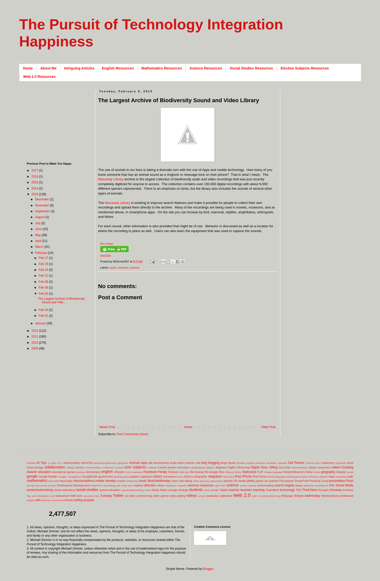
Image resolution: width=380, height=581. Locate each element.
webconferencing (271, 496)
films (222, 471)
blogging (213, 463)
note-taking (185, 480)
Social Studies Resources (251, 68)
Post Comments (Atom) (132, 434)
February (41, 253)
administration (71, 462)
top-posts (88, 496)
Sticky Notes (159, 489)
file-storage (211, 471)
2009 (35, 348)
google (32, 476)
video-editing (177, 495)
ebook (312, 467)
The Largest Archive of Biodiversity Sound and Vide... (61, 300)
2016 (35, 176)
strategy (183, 489)
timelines (348, 489)
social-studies (87, 490)
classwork (340, 463)
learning (289, 476)
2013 (35, 194)
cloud (350, 462)
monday (110, 481)
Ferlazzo (173, 471)
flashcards (249, 472)
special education (110, 489)
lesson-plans (301, 476)
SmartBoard (321, 485)
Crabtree (152, 467)
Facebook (150, 472)
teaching (259, 490)
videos (191, 496)
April (38, 241)
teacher (234, 490)
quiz (130, 485)
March (39, 247)
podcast (273, 480)
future (317, 472)
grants (126, 476)
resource (123, 267)
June (38, 229)
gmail (350, 472)
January (41, 323)
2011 (35, 336)
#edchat (31, 463)
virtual (201, 496)
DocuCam (285, 467)
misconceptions (83, 481)
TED (298, 489)
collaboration (54, 467)
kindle (271, 476)
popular (289, 480)
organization (216, 481)
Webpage (287, 495)
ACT (59, 463)
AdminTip (87, 462)
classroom (328, 462)
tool (73, 496)
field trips (184, 472)
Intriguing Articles (79, 68)
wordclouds (58, 500)
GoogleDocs (75, 476)
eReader (119, 471)
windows (46, 500)
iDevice (188, 476)
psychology (110, 485)
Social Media (344, 485)
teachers (246, 490)
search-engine (284, 485)
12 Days (51, 463)
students (196, 490)
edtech (336, 467)
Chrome (309, 463)
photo (250, 481)
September (43, 211)
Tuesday (106, 496)
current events (167, 467)
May (38, 235)
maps (331, 476)
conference (108, 467)
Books (232, 462)
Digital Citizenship (239, 467)
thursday (336, 490)
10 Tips (41, 463)
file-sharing (197, 471)
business (260, 463)
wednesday (312, 496)
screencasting (265, 485)
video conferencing (140, 495)
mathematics (37, 481)
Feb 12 (44, 275)
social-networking (64, 489)
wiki (38, 500)
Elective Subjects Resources (305, 68)
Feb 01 (44, 316)
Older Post (268, 427)
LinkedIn (323, 476)
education (44, 472)
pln (266, 480)
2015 (35, 182)
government (105, 476)
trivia (96, 496)
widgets (31, 500)
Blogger (208, 569)
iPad (238, 476)
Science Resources (206, 68)
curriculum (183, 467)
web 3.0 (256, 496)
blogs (224, 462)
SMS (332, 485)
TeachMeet (272, 489)
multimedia (132, 481)
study (207, 490)
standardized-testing (132, 490)
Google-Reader (48, 476)
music (143, 481)
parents (228, 480)
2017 (35, 170)
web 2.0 (242, 495)
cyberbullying (197, 467)
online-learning (201, 481)
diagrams (221, 467)
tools (79, 495)
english (107, 472)
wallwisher (226, 495)
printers (52, 485)
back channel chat (189, 462)
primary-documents (37, 485)
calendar (282, 463)
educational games (63, 471)
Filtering (230, 472)
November (42, 205)
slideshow (308, 485)
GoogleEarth (90, 476)
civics (318, 463)
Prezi (349, 481)
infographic (200, 476)
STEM (147, 490)
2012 (35, 330)
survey (215, 489)
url (126, 495)
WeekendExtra (330, 495)
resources (207, 485)
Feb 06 (44, 287)
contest (119, 467)
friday (309, 471)
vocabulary (212, 495)
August (40, 217)
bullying (250, 463)
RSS (223, 485)
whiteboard (346, 495)
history (157, 476)
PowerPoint (302, 480)
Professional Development (73, 485)
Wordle (69, 500)
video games (161, 495)
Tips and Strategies (37, 496)
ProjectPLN (96, 485)
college (70, 467)
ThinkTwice (309, 490)
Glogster (341, 471)
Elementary (93, 471)
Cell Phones (296, 463)
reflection (149, 485)
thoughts (323, 489)
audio (113, 267)
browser (241, 463)
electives (81, 472)
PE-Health (239, 480)
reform (161, 485)
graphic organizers (141, 476)
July (38, 223)
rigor (217, 485)
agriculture (123, 463)
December (42, 199)
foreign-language (273, 472)
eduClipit (105, 255)
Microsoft (53, 481)
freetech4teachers (294, 471)
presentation (337, 481)
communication (93, 467)
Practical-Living (318, 480)
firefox (238, 472)
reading (138, 485)
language (280, 476)
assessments (161, 462)
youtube (89, 500)
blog (204, 463)
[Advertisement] (190, 417)
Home (28, 68)
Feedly (162, 472)
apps (144, 463)
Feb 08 (44, 282)
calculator (271, 463)
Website (299, 495)
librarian (313, 476)
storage (172, 489)
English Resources (118, 68)
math (350, 476)
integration (215, 476)
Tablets (224, 489)
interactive (228, 476)
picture (259, 480)
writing (78, 500)
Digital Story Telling (264, 467)
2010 (35, 342)
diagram (210, 467)
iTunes (263, 476)
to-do (51, 496)
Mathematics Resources (162, 68)
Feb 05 (44, 293)
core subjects (135, 467)
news (174, 480)
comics (79, 467)
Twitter (118, 496)
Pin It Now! (106, 243)
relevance (171, 485)
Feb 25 (44, 264)
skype (298, 485)
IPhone (246, 476)
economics (324, 467)
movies (121, 480)
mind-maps (65, 480)
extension (137, 472)
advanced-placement (105, 463)
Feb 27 (44, 258)
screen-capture (248, 485)
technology (287, 490)
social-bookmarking (40, 490)
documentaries (300, 467)
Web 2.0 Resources (39, 77)
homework (169, 476)
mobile (99, 481)
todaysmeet (62, 495)
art (150, 463)
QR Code (122, 485)
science (134, 267)
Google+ (63, 476)
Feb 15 (44, 270)
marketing (341, 476)
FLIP (260, 471)
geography (328, 472)
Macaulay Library (111, 179)
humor (179, 476)
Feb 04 (44, 310)
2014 (35, 188)
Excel (128, 472)
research (182, 485)
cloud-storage (35, 467)
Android (134, 463)
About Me (48, 68)
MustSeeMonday (159, 481)
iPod (255, 476)
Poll (281, 480)
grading (118, 476)
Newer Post (107, 427)
